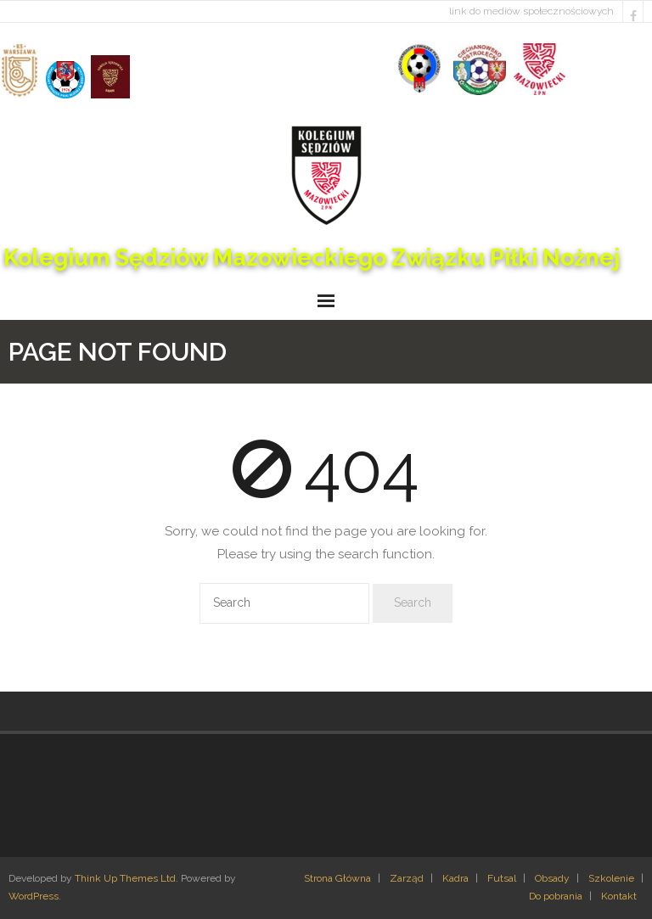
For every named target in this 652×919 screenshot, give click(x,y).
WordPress (33, 896)
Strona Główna (337, 878)
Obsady (552, 878)
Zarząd (407, 878)
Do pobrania (555, 896)
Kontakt (619, 896)
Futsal (501, 878)
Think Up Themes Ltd (125, 878)
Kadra (455, 878)
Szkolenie (611, 878)
